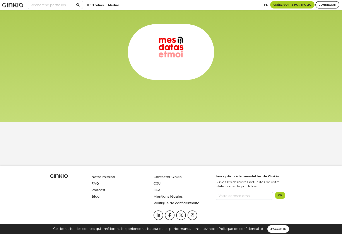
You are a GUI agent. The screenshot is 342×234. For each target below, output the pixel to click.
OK (280, 195)
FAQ (95, 183)
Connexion (327, 4)
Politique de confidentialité (241, 229)
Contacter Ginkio (168, 177)
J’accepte (278, 229)
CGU (157, 183)
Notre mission (103, 177)
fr (266, 5)
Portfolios (95, 5)
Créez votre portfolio (292, 4)
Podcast (98, 190)
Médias (114, 5)
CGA (157, 190)
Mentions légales (168, 196)
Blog (95, 196)
